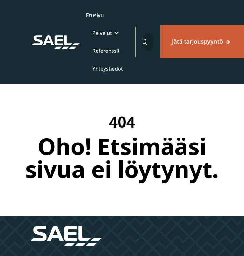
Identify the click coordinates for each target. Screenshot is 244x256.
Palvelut (102, 33)
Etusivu (95, 15)
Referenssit (106, 50)
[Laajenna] (116, 33)
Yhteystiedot (107, 68)
